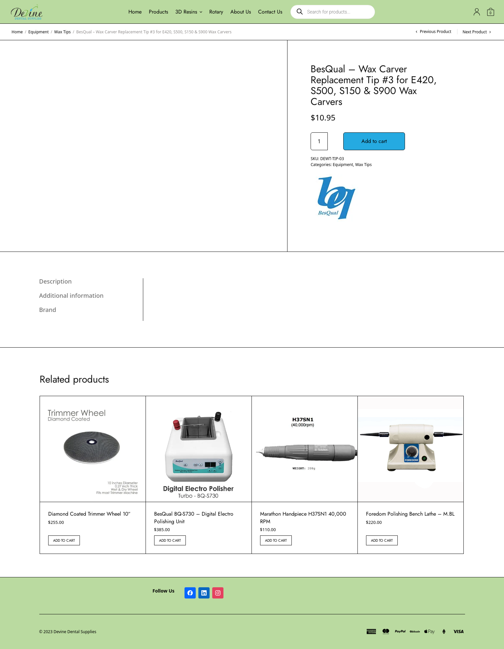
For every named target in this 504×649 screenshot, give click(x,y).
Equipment (38, 32)
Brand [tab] (47, 310)
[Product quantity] (319, 141)
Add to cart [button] (64, 540)
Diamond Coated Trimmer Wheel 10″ (89, 514)
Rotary (216, 12)
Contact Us (270, 12)
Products (158, 12)
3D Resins (186, 12)
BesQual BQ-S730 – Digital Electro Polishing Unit (193, 517)
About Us (240, 12)
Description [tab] (55, 281)
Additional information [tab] (71, 295)
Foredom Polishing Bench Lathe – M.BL (410, 514)
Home (135, 12)
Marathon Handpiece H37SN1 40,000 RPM (303, 517)
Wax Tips (62, 32)
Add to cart (374, 141)
